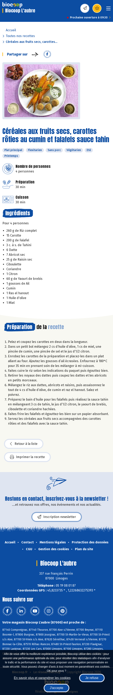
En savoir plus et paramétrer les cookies (42, 678)
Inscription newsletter (56, 517)
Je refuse (91, 678)
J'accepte (56, 688)
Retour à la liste (23, 444)
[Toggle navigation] (108, 9)
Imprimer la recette (27, 457)
